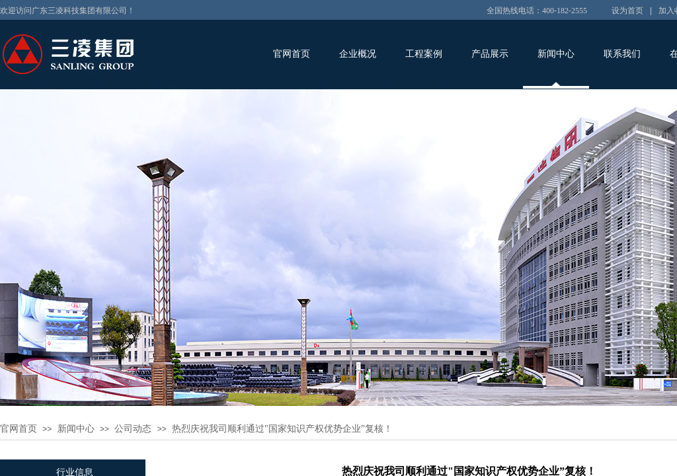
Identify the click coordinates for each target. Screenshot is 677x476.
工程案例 (423, 54)
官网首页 (291, 54)
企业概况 (357, 54)
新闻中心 (556, 54)
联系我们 (622, 54)
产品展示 (489, 54)
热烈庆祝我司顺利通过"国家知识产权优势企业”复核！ (282, 429)
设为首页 (627, 10)
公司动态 (132, 429)
